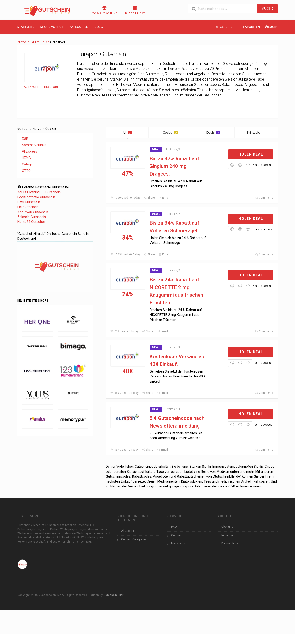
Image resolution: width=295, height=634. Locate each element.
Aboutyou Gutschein (32, 212)
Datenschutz (229, 543)
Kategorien (78, 27)
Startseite (25, 27)
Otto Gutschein (28, 202)
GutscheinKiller (113, 595)
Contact (176, 535)
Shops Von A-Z (51, 27)
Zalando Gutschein (31, 217)
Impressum (228, 535)
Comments (264, 197)
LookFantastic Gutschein (36, 197)
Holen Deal (251, 154)
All (127, 132)
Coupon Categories (134, 539)
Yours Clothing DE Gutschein (39, 192)
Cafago (27, 164)
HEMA (26, 158)
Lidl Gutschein (27, 207)
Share (149, 197)
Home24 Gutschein (31, 222)
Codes (170, 132)
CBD (25, 138)
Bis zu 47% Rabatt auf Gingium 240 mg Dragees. (174, 166)
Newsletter (178, 543)
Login (271, 26)
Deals (213, 132)
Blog (98, 27)
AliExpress (29, 151)
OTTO (26, 171)
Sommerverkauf (34, 145)
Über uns (227, 526)
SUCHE (267, 8)
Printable (256, 132)
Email (163, 197)
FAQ (174, 526)
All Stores (127, 530)
